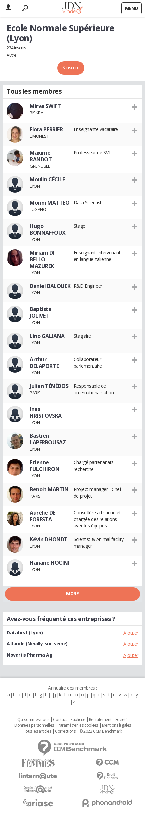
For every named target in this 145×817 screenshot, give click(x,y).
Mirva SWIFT (45, 106)
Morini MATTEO (50, 202)
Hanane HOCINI (50, 562)
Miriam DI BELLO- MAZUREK (42, 259)
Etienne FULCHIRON (44, 466)
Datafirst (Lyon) (25, 632)
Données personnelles (34, 725)
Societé (121, 719)
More (72, 593)
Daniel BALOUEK (50, 286)
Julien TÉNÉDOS (49, 386)
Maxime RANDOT (41, 156)
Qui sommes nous (33, 719)
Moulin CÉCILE (47, 179)
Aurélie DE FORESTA (42, 516)
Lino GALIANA (47, 336)
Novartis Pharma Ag (29, 655)
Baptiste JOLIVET (41, 312)
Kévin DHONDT (49, 539)
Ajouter (130, 633)
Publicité (78, 719)
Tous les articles (37, 731)
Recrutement (100, 719)
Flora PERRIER (46, 129)
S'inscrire (71, 67)
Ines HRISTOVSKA (46, 412)
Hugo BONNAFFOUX (48, 229)
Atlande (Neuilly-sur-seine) (37, 644)
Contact (60, 719)
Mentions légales (116, 725)
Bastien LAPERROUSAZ (48, 439)
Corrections (65, 731)
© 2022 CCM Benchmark (100, 731)
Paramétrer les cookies (78, 725)
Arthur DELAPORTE (44, 363)
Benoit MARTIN (49, 489)
